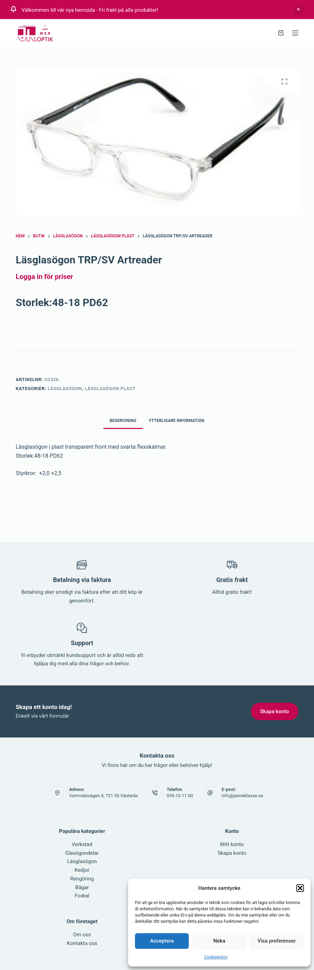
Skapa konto (232, 853)
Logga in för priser (44, 276)
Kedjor (82, 870)
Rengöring (82, 879)
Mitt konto (232, 844)
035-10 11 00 (180, 795)
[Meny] (295, 33)
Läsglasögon (65, 388)
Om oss (82, 934)
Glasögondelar (82, 853)
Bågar (82, 887)
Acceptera (162, 941)
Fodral (82, 896)
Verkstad (82, 844)
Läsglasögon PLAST (110, 388)
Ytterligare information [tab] (176, 420)
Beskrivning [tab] (123, 420)
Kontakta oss (82, 943)
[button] (300, 888)
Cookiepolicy (216, 957)
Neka (219, 941)
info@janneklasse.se (242, 795)
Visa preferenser (276, 941)
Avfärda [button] (298, 9)
